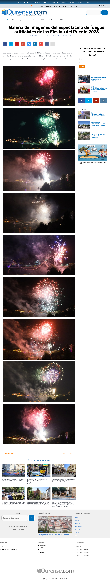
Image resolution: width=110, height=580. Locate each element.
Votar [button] (82, 66)
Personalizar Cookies (82, 555)
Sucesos (92, 112)
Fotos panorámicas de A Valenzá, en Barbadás (53, 535)
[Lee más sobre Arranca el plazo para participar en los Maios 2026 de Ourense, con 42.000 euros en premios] (13, 493)
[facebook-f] (55, 546)
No (81, 63)
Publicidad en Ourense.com (8, 549)
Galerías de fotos (72, 6)
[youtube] (105, 6)
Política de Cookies (82, 549)
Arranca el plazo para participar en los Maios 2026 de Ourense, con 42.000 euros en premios (13, 503)
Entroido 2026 (57, 6)
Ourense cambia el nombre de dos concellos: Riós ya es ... (98, 125)
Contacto (3, 546)
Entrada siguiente (68, 453)
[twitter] (101, 6)
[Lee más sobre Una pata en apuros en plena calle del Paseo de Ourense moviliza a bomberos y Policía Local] (64, 470)
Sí (81, 59)
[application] (28, 2)
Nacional (77, 523)
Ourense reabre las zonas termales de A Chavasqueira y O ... (98, 135)
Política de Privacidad (83, 552)
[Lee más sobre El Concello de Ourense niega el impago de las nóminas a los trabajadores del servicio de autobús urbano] (38, 470)
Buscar (104, 12)
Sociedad (92, 86)
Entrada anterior (9, 453)
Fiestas (82, 36)
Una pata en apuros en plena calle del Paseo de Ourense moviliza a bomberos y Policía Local (63, 480)
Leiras (64, 6)
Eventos (77, 529)
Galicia (77, 520)
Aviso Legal (79, 546)
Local (52, 36)
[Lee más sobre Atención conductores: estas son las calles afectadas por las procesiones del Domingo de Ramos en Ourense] (38, 493)
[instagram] (103, 6)
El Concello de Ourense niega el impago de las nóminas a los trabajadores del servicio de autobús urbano (38, 481)
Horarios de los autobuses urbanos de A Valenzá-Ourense (98, 79)
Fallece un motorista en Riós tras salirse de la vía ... (98, 115)
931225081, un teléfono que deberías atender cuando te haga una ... (99, 89)
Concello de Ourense (72, 36)
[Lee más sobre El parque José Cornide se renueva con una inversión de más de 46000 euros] (13, 470)
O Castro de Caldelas (96, 122)
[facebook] (99, 6)
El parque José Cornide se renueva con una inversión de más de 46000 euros (13, 480)
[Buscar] (31, 518)
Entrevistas (78, 526)
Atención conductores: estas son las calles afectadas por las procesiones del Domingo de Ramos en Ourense (38, 503)
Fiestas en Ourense (45, 6)
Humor (77, 535)
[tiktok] (107, 6)
